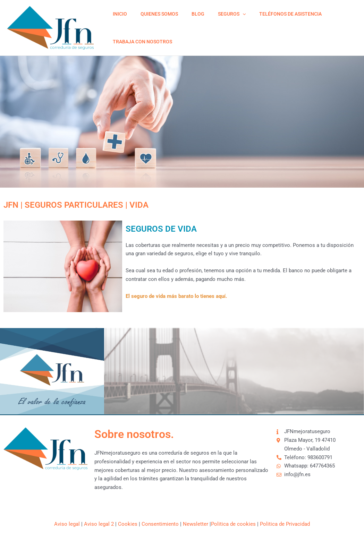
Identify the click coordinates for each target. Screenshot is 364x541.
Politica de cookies (233, 524)
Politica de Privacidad (285, 524)
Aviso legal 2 (99, 524)
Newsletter (195, 524)
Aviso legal (67, 524)
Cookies (127, 524)
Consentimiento (160, 524)
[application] (229, 14)
